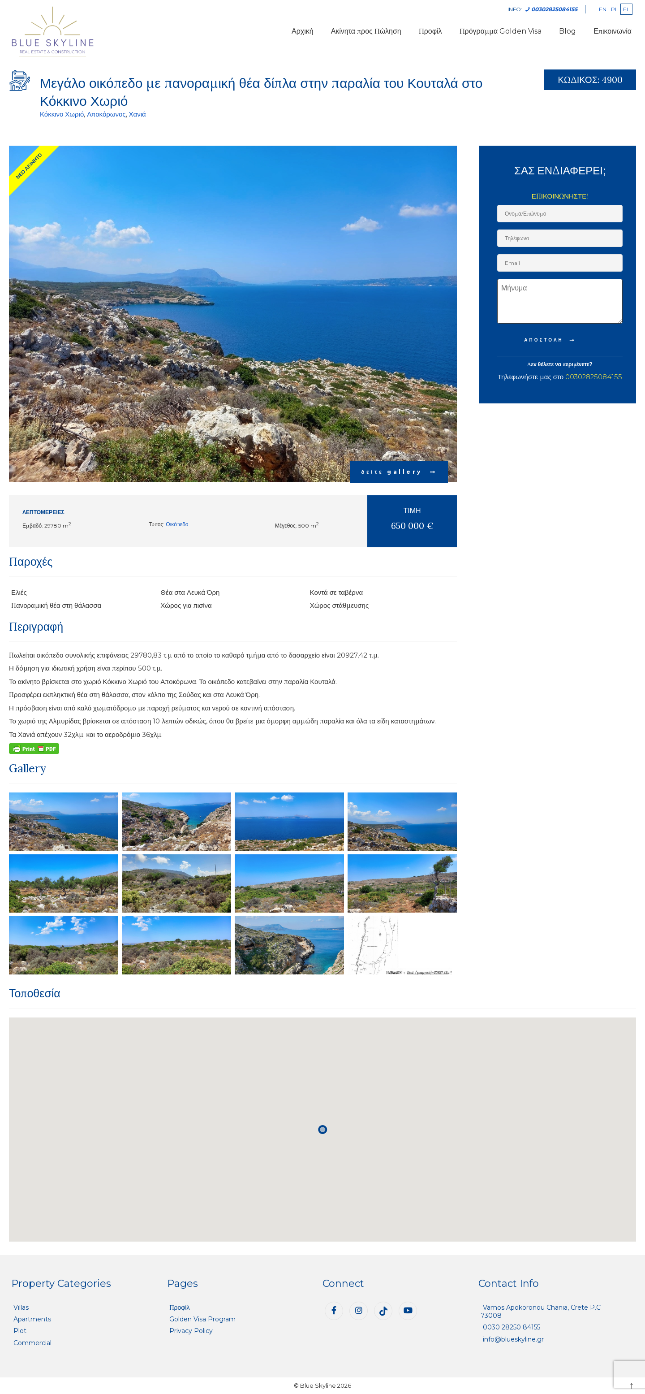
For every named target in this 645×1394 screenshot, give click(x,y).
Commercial (32, 1343)
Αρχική (303, 31)
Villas (21, 1307)
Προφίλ (430, 31)
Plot (19, 1331)
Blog (567, 31)
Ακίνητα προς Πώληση (366, 31)
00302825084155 (593, 376)
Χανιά (137, 114)
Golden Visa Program (202, 1319)
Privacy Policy (191, 1331)
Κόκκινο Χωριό (62, 114)
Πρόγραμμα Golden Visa (501, 31)
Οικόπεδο (177, 524)
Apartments (32, 1319)
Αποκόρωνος (106, 114)
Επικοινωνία (612, 31)
